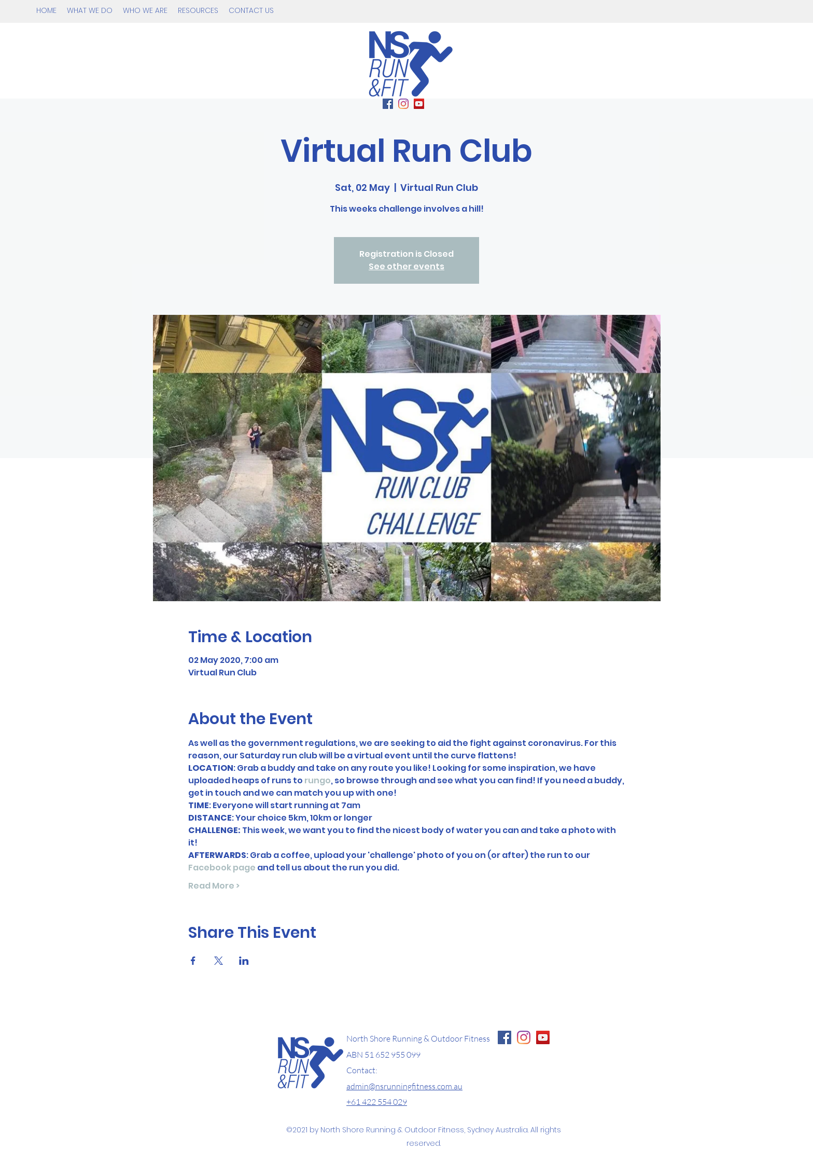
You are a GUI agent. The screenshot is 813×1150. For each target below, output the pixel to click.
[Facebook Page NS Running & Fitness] (504, 1037)
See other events (406, 266)
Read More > (214, 886)
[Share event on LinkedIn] (244, 961)
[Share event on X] (218, 961)
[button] (90, 10)
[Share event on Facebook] (193, 961)
